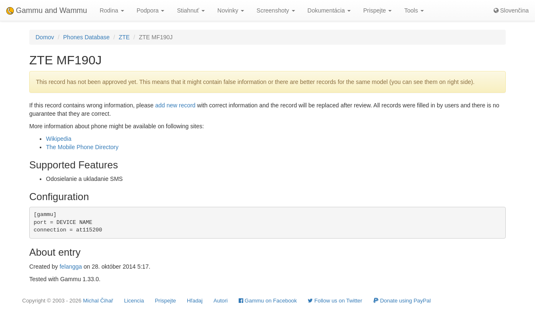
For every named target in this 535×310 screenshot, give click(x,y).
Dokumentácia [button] (329, 10)
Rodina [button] (111, 10)
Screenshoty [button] (276, 10)
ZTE (124, 37)
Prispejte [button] (377, 10)
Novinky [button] (230, 10)
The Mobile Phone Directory (82, 147)
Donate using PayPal (402, 300)
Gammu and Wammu (46, 10)
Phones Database (86, 37)
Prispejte (165, 300)
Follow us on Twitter (335, 300)
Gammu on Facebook (268, 300)
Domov (45, 37)
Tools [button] (414, 10)
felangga (70, 266)
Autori (221, 300)
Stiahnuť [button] (191, 10)
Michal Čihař (98, 300)
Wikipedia (58, 138)
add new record (175, 105)
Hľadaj (195, 300)
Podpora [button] (151, 10)
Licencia (134, 300)
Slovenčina (511, 10)
